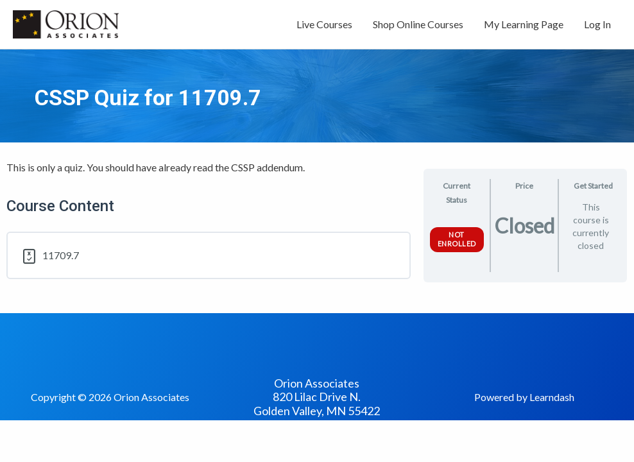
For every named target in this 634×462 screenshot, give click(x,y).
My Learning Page (523, 24)
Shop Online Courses (418, 24)
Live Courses (324, 24)
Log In (597, 24)
